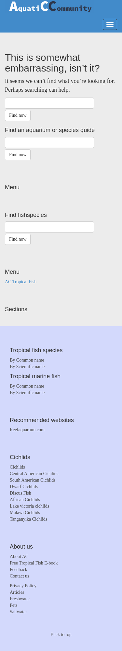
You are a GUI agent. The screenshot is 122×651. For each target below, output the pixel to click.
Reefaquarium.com (27, 429)
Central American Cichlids (34, 473)
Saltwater (18, 611)
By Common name (27, 360)
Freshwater (20, 598)
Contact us (19, 576)
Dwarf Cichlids (24, 486)
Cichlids (17, 467)
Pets (13, 605)
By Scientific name (27, 366)
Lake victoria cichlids (29, 506)
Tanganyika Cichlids (28, 519)
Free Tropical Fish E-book (34, 563)
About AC (19, 556)
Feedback (18, 569)
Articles (17, 592)
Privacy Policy (23, 585)
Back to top (61, 634)
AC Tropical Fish (20, 281)
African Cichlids (25, 499)
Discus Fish (20, 493)
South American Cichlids (33, 480)
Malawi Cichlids (25, 512)
